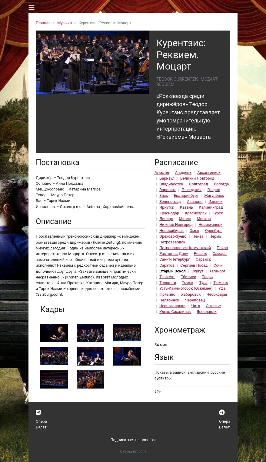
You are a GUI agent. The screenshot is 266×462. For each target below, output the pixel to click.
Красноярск (195, 213)
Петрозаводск (172, 242)
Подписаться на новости (132, 440)
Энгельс (213, 306)
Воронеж (167, 189)
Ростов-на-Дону (173, 253)
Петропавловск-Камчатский (185, 248)
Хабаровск (191, 294)
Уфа (222, 288)
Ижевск (215, 201)
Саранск (203, 259)
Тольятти (167, 282)
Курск (217, 213)
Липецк (166, 218)
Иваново (195, 201)
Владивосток (171, 184)
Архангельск (208, 172)
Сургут (197, 271)
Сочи (218, 265)
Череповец (195, 300)
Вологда (221, 184)
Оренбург (213, 230)
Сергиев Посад (194, 265)
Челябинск (169, 300)
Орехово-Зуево (172, 236)
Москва (204, 218)
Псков (222, 248)
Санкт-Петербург (174, 259)
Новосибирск (171, 230)
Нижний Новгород (176, 224)
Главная (43, 23)
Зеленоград (170, 201)
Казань (186, 207)
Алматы (162, 172)
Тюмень (220, 282)
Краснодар (169, 213)
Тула (203, 282)
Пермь (215, 236)
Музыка (64, 23)
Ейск (163, 195)
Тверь (207, 277)
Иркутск (166, 207)
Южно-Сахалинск (175, 311)
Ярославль (206, 311)
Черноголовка (172, 306)
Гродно (214, 189)
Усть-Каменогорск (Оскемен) (185, 288)
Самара (220, 253)
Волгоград (198, 184)
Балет (41, 427)
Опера (41, 421)
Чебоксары (217, 294)
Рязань (200, 253)
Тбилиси (188, 277)
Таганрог (217, 271)
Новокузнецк (210, 224)
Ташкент (167, 277)
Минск (185, 218)
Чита (195, 306)
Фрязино (167, 294)
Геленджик (191, 189)
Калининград (211, 207)
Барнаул (167, 178)
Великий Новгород (197, 178)
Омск (194, 230)
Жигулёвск (214, 195)
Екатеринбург (186, 195)
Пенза (198, 236)
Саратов (167, 265)
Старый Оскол (172, 271)
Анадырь (183, 172)
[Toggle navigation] (31, 7)
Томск (187, 282)
